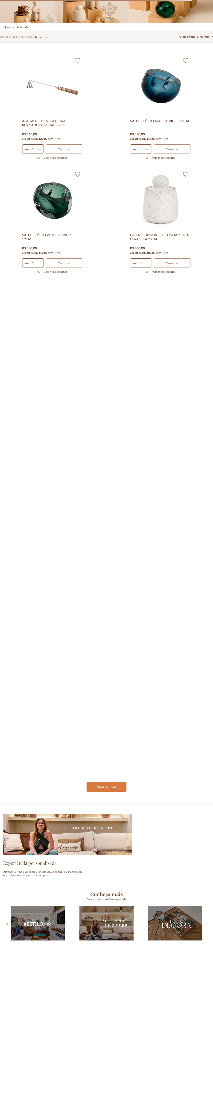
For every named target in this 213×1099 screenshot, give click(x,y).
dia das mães (22, 27)
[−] (27, 149)
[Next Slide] (206, 924)
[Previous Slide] (6, 924)
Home (7, 27)
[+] (38, 149)
